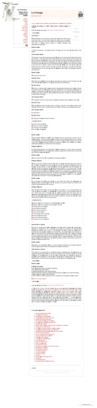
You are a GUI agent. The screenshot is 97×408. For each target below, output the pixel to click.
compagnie (25, 20)
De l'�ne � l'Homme (41, 324)
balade (26, 23)
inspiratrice (25, 26)
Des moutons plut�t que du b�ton (45, 321)
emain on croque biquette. (40, 278)
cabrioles (26, 33)
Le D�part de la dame (42, 315)
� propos (25, 40)
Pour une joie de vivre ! (42, 341)
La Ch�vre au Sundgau (42, 337)
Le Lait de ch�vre (40, 352)
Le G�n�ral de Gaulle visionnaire (45, 318)
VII (56, 30)
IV (51, 30)
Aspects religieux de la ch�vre (44, 335)
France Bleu (65, 291)
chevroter (25, 42)
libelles (26, 31)
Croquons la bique (40, 353)
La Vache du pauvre (41, 350)
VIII (59, 30)
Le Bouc (38, 355)
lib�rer (26, 21)
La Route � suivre (40, 340)
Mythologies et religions (42, 347)
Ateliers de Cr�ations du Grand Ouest (58, 290)
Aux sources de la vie (41, 344)
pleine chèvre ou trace (36, 15)
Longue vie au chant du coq (43, 327)
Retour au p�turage (41, 343)
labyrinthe (25, 39)
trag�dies (25, 34)
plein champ (25, 27)
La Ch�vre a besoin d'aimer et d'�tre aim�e (48, 328)
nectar (26, 24)
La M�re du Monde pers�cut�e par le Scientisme (49, 331)
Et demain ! (39, 358)
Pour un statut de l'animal (42, 332)
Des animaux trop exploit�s (43, 316)
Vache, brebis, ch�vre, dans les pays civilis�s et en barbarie (52, 325)
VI (54, 30)
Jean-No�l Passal (72, 293)
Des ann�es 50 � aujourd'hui (44, 356)
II (48, 30)
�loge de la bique (39, 288)
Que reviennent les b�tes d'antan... (45, 361)
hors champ (25, 29)
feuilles (26, 36)
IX (61, 30)
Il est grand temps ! (41, 359)
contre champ (25, 30)
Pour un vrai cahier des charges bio (45, 334)
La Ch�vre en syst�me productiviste (46, 322)
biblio (26, 37)
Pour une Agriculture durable (43, 313)
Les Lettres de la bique (42, 349)
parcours (26, 18)
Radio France (75, 290)
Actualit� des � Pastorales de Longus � (47, 330)
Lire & (52, 23)
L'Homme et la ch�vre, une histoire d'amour (47, 346)
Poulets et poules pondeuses (43, 319)
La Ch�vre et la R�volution (43, 338)
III (49, 30)
